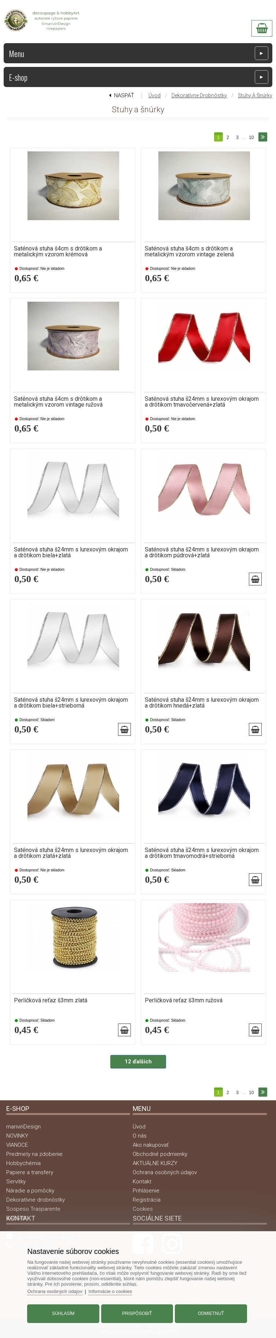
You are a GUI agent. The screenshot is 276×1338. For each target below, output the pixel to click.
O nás (140, 1135)
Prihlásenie (146, 1190)
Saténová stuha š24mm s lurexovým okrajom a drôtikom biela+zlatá (71, 552)
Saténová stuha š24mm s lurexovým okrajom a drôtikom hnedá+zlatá (202, 703)
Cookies (143, 1209)
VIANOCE (17, 1145)
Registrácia (147, 1199)
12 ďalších (138, 1061)
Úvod (154, 95)
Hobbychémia (23, 1163)
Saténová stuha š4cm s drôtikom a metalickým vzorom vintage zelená (189, 251)
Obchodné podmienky (160, 1154)
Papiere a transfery (29, 1172)
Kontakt (142, 1181)
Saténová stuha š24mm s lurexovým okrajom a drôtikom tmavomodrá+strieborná (202, 853)
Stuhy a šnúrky (255, 95)
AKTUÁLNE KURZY (155, 1163)
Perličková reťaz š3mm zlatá (50, 1000)
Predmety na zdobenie (34, 1154)
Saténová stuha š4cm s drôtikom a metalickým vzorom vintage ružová (58, 402)
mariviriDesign (23, 1126)
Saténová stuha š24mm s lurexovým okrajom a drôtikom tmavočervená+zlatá (202, 402)
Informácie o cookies (111, 1291)
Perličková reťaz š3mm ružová (183, 1000)
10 (251, 137)
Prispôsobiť (137, 1313)
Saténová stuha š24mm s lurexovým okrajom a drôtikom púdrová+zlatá (202, 552)
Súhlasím (63, 1313)
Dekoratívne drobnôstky (199, 95)
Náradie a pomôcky (30, 1190)
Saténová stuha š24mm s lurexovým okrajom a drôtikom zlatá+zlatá (71, 853)
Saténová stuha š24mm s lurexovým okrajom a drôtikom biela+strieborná (71, 703)
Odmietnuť (211, 1313)
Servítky (16, 1181)
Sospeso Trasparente (33, 1209)
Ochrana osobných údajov (165, 1172)
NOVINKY (17, 1135)
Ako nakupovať (151, 1145)
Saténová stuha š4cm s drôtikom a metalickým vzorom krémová (58, 251)
